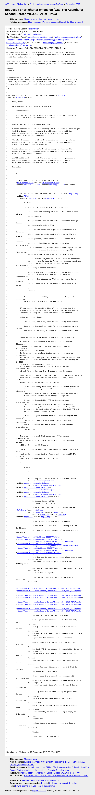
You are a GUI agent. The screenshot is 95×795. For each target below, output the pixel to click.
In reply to (64, 22)
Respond (42, 19)
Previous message (50, 22)
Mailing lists (22, 4)
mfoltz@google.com (32, 34)
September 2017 (73, 4)
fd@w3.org (33, 29)
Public (32, 4)
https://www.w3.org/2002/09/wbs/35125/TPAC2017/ (38, 537)
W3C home (10, 4)
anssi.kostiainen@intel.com (40, 37)
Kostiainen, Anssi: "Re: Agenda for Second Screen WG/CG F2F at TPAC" (56, 776)
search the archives (46, 786)
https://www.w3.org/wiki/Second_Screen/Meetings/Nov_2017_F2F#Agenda (48, 589)
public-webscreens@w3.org (49, 40)
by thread (53, 783)
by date (44, 783)
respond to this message (33, 780)
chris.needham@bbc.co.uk (19, 45)
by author (73, 783)
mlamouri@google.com (53, 43)
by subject (63, 783)
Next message (34, 22)
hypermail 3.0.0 (39, 791)
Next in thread (76, 22)
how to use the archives (25, 786)
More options (53, 19)
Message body (30, 19)
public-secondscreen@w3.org (50, 4)
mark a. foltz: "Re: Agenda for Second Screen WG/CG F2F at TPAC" (50, 773)
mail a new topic (52, 780)
